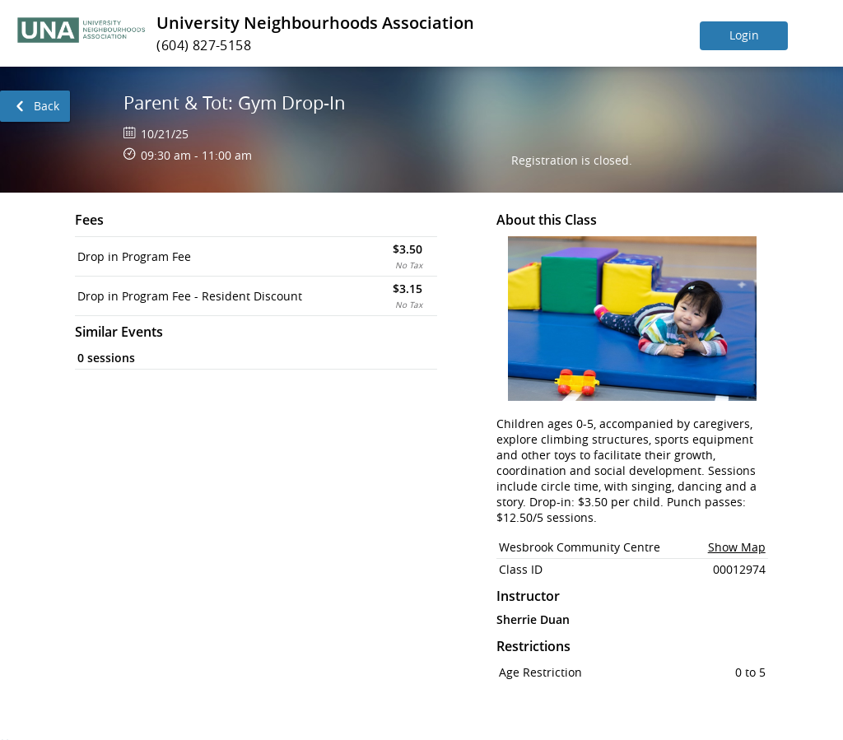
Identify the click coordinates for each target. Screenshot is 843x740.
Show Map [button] (737, 547)
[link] (35, 106)
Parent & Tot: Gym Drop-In (234, 102)
